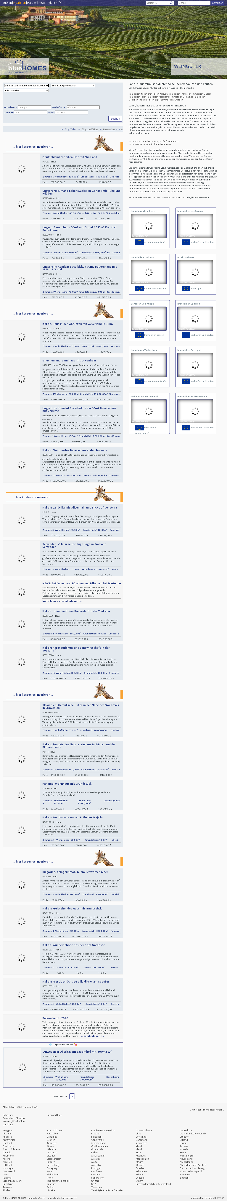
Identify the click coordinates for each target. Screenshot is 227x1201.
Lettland (7, 1165)
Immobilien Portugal (158, 94)
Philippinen (53, 1174)
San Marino (97, 1178)
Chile (138, 1133)
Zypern (139, 1181)
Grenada (52, 1152)
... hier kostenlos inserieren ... (64, 146)
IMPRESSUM (218, 1198)
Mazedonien (142, 1159)
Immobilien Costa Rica (182, 97)
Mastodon (195, 1198)
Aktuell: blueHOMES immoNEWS (20, 1107)
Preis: (51, 113)
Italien (183, 1143)
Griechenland (98, 1143)
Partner (32, 2)
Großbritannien (99, 1146)
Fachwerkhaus (54, 1115)
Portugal (96, 1168)
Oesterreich (9, 1171)
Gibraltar (52, 1149)
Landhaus (8, 1124)
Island (139, 1149)
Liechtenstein (54, 1159)
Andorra (7, 1137)
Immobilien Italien (138, 94)
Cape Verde (97, 1140)
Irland (139, 1146)
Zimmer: (9, 113)
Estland (184, 1140)
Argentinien (9, 1140)
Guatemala (97, 1149)
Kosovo (6, 1159)
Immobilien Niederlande (158, 97)
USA (93, 1184)
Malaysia (96, 1159)
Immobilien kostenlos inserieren (62, 1198)
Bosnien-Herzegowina (103, 1130)
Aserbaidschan (54, 1130)
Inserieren (19, 2)
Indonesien (141, 1143)
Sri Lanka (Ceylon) (12, 1181)
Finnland (7, 1143)
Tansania (7, 1187)
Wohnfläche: (59, 107)
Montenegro (186, 1156)
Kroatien (7, 1162)
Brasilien (95, 1133)
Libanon (51, 1156)
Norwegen (8, 1168)
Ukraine (51, 1190)
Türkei (50, 1187)
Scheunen (8, 1115)
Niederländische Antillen (193, 1165)
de (50, 2)
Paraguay (52, 1168)
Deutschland (186, 1130)
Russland (96, 1174)
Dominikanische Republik (193, 1133)
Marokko (96, 1165)
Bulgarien (96, 1137)
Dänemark (141, 1140)
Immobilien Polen (137, 97)
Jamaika (184, 1146)
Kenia (183, 1152)
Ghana (50, 1146)
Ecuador (184, 1137)
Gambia (7, 1152)
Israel (138, 1152)
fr (60, 2)
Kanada (184, 1149)
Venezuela (96, 1187)
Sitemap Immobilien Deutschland (153, 1184)
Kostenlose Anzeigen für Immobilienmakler (150, 144)
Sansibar (140, 1168)
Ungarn (95, 1181)
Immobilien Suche (36, 1198)
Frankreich (8, 1146)
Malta (94, 1162)
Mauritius (141, 1156)
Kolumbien (8, 1156)
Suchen (7, 2)
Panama (7, 1178)
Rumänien (96, 1171)
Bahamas (52, 1137)
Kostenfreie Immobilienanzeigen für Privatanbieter (154, 141)
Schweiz (140, 1174)
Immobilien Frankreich (180, 94)
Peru (49, 1171)
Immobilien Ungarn (201, 94)
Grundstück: (10, 107)
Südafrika (8, 1184)
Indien (94, 1152)
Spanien (184, 1178)
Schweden (141, 1171)
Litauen (51, 1162)
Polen (50, 1178)
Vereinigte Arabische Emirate (107, 1190)
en (55, 2)
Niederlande (186, 1162)
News (41, 2)
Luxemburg (53, 1165)
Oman (6, 1174)
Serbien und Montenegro (193, 1168)
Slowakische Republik (191, 1171)
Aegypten (8, 1130)
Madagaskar (98, 1156)
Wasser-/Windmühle (14, 1121)
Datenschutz (206, 1198)
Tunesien (51, 1184)
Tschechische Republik (58, 1181)
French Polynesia (11, 1149)
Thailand (7, 1190)
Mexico (139, 1162)
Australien (52, 1133)
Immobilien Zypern (152, 100)
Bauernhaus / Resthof (14, 1118)
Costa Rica (141, 1137)
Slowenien (185, 1174)
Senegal (140, 1178)
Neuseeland (186, 1159)
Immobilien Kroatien (172, 100)
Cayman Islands (144, 1130)
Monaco (140, 1165)
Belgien (51, 1140)
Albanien (7, 1133)
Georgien (52, 1143)
